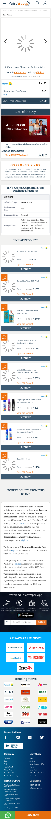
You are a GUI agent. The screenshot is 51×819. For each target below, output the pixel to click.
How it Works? (8, 767)
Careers (32, 767)
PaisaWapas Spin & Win (11, 808)
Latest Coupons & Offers (37, 764)
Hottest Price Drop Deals (37, 773)
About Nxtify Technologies (12, 776)
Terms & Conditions (10, 773)
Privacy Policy (8, 770)
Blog (5, 761)
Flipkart (40, 72)
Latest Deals (33, 770)
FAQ (5, 764)
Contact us (35, 781)
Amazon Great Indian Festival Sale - (10, 790)
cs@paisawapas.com (36, 788)
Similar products (25, 240)
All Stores (32, 761)
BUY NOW (33, 814)
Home (31, 758)
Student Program (35, 776)
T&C (5, 95)
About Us (7, 758)
